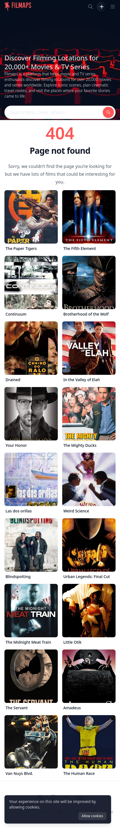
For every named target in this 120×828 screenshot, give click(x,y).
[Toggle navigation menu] (113, 7)
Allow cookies (92, 816)
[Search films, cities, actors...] (91, 7)
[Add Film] (102, 7)
